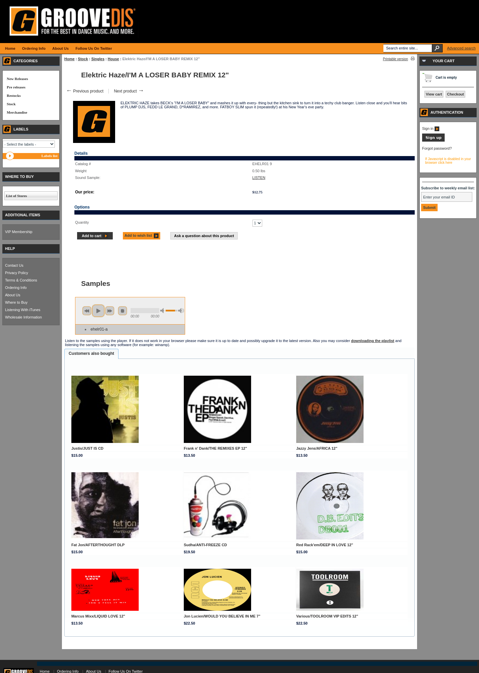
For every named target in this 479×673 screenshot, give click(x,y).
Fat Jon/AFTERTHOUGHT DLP (98, 545)
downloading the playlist (372, 341)
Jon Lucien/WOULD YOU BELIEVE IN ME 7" (222, 616)
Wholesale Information (23, 317)
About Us (12, 295)
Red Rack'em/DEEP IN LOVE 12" (324, 545)
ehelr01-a (99, 329)
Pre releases (16, 87)
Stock (83, 59)
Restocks (14, 96)
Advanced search (461, 48)
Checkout (455, 94)
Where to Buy (16, 302)
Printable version (395, 59)
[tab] (91, 354)
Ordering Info (16, 288)
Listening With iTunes (22, 310)
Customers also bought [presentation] (91, 353)
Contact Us (14, 265)
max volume (181, 310)
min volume (163, 310)
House (113, 59)
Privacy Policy (16, 273)
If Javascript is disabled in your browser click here (448, 160)
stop (122, 310)
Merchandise (17, 112)
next (109, 310)
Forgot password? (437, 148)
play (98, 310)
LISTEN (259, 178)
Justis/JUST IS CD (87, 448)
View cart (434, 94)
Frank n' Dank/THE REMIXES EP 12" (215, 448)
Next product (129, 91)
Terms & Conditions (21, 280)
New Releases (17, 79)
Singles (97, 59)
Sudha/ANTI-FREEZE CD (205, 545)
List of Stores (16, 196)
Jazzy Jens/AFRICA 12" (316, 448)
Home (69, 59)
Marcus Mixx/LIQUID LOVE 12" (98, 616)
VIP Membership (18, 232)
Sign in (430, 128)
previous (87, 310)
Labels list (49, 156)
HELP (10, 249)
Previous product (84, 91)
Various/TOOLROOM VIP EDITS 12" (327, 616)
